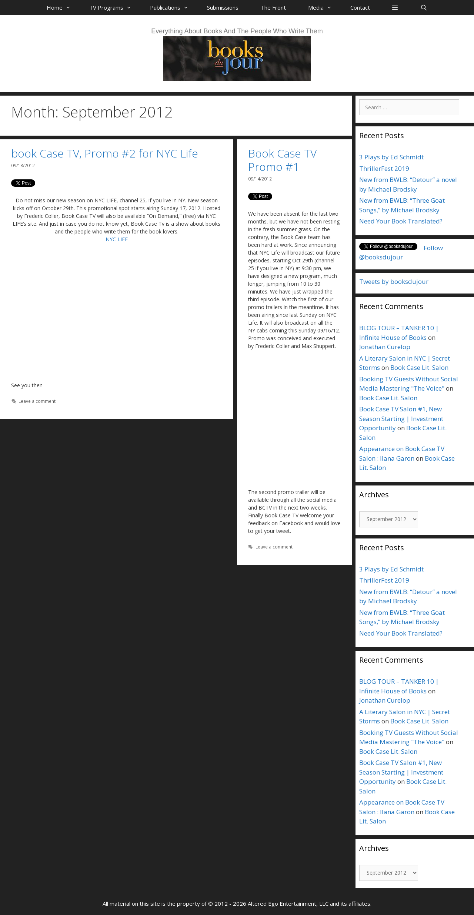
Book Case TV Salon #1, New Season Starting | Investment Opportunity (401, 418)
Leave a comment (37, 401)
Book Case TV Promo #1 (282, 160)
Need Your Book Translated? (401, 221)
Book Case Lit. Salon (419, 367)
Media (323, 7)
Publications (173, 7)
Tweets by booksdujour (393, 281)
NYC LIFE (117, 239)
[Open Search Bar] (423, 7)
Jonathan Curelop (384, 346)
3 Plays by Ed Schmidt (391, 157)
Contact (360, 7)
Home (62, 7)
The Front (273, 7)
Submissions (222, 7)
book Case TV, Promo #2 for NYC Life (104, 153)
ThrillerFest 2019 (384, 168)
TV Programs (114, 7)
